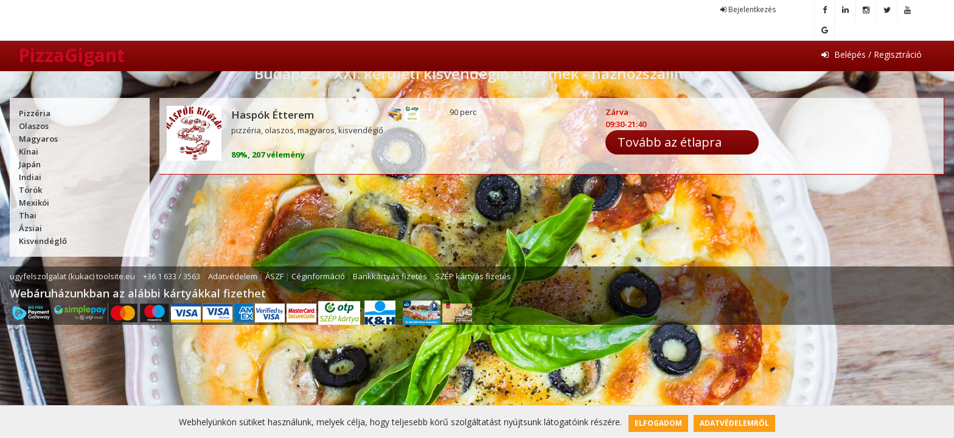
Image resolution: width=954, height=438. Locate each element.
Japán (30, 164)
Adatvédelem (232, 276)
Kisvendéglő (43, 240)
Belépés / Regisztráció (871, 54)
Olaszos (34, 125)
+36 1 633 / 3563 (171, 276)
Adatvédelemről (734, 423)
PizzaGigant (71, 55)
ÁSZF (274, 276)
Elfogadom (658, 423)
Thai (28, 215)
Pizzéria (34, 113)
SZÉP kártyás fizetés (473, 276)
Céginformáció (318, 276)
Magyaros (38, 138)
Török (30, 189)
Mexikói (34, 202)
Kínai (28, 151)
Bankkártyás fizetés (390, 276)
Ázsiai (30, 228)
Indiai (30, 177)
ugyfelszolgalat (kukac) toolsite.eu (72, 276)
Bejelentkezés (748, 9)
